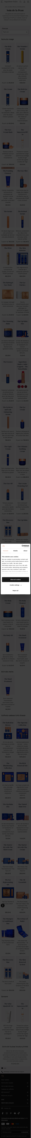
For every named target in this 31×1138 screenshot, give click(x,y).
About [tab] (25, 550)
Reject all (15, 590)
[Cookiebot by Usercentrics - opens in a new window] (22, 546)
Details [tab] (15, 550)
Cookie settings (15, 585)
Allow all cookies (15, 579)
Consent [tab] (5, 550)
